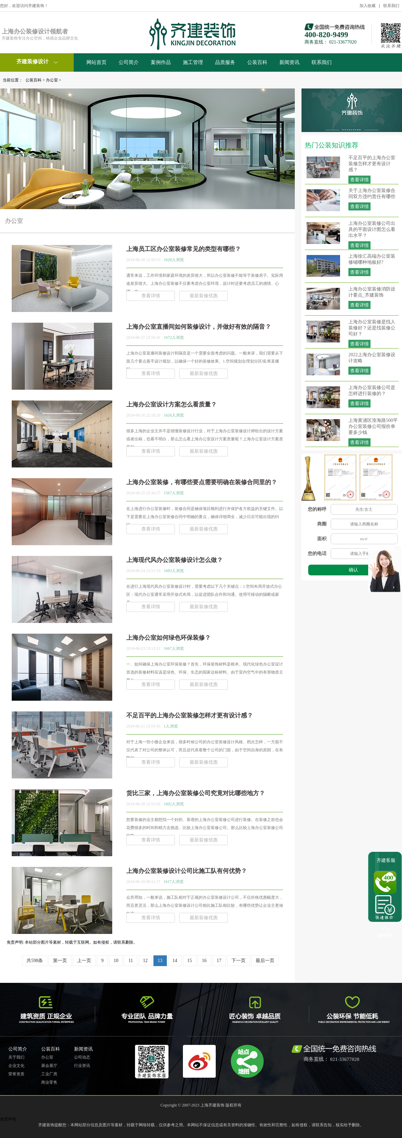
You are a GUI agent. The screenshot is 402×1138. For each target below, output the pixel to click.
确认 (353, 569)
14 (175, 960)
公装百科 (257, 62)
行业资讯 (82, 1065)
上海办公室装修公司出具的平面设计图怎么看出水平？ (371, 229)
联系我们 (391, 5)
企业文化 (16, 1065)
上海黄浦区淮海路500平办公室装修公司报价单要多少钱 (373, 426)
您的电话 (317, 553)
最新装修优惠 (204, 295)
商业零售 (49, 1082)
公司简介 (129, 62)
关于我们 (16, 1057)
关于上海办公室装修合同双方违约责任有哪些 (371, 193)
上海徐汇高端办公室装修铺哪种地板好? (371, 259)
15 (189, 960)
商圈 (322, 523)
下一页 (238, 960)
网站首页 (96, 62)
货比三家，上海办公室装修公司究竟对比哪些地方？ (195, 793)
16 (204, 960)
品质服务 (225, 62)
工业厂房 (49, 1074)
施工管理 (193, 62)
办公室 (52, 80)
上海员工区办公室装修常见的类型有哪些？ (183, 249)
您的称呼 (317, 509)
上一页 (84, 960)
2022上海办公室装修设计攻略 (371, 357)
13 (160, 960)
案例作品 (161, 62)
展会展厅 (49, 1065)
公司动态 (82, 1057)
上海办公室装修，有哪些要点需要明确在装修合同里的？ (201, 482)
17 (219, 960)
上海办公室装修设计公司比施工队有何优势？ (186, 871)
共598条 (34, 960)
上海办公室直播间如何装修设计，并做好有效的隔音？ (198, 326)
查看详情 (359, 179)
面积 (322, 538)
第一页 (60, 960)
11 (130, 960)
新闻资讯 (289, 62)
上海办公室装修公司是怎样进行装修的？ (371, 390)
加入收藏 (367, 5)
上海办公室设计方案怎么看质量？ (171, 404)
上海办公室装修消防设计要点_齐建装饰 (371, 292)
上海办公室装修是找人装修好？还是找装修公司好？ (371, 327)
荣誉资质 (16, 1074)
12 (145, 960)
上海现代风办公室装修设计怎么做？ (174, 560)
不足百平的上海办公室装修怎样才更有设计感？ (371, 163)
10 (116, 960)
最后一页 (265, 960)
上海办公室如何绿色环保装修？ (168, 637)
